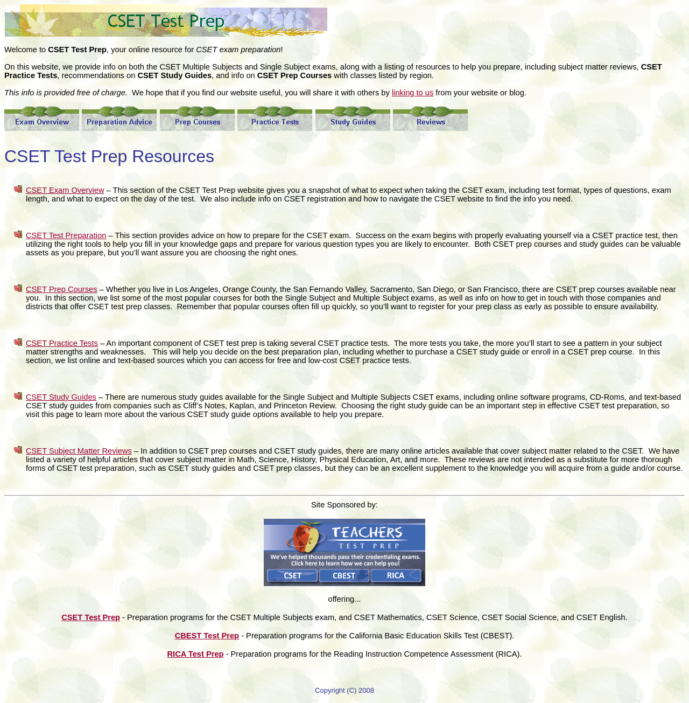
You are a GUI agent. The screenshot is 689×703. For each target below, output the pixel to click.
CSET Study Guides (61, 397)
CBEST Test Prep (207, 635)
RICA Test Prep (195, 654)
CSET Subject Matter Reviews (79, 451)
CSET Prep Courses (61, 289)
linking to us (412, 92)
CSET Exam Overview (65, 190)
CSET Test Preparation (66, 235)
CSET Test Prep (90, 617)
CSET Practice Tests (62, 343)
